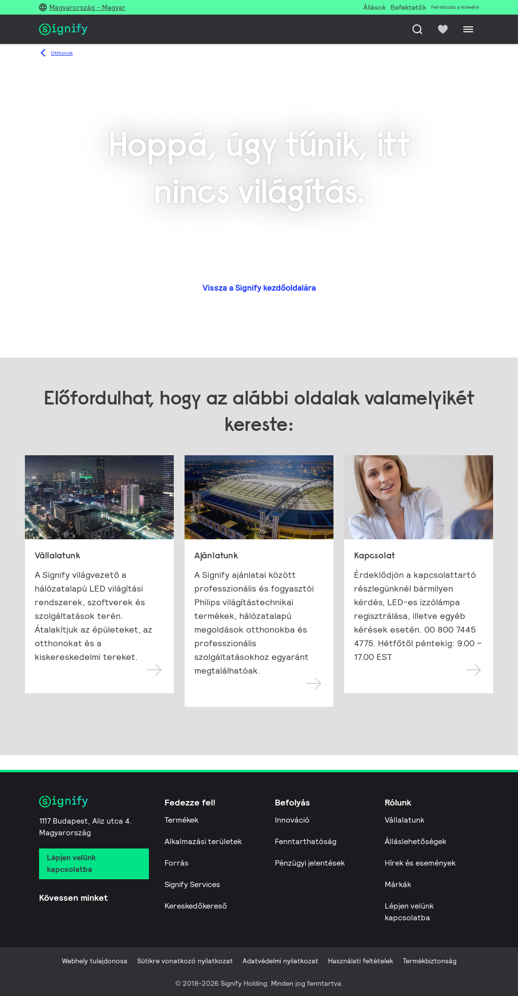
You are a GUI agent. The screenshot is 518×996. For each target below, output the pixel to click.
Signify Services (192, 884)
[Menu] (468, 29)
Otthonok (62, 53)
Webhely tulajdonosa (94, 960)
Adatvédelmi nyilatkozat (280, 960)
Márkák (398, 884)
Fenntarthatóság (305, 841)
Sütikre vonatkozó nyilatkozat (185, 960)
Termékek (181, 820)
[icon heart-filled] (443, 29)
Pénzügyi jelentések (310, 863)
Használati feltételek (360, 960)
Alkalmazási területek (203, 841)
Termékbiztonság (429, 960)
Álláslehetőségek (415, 841)
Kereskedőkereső (196, 906)
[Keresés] (417, 29)
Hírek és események (420, 863)
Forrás (176, 863)
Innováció (292, 820)
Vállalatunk (404, 820)
